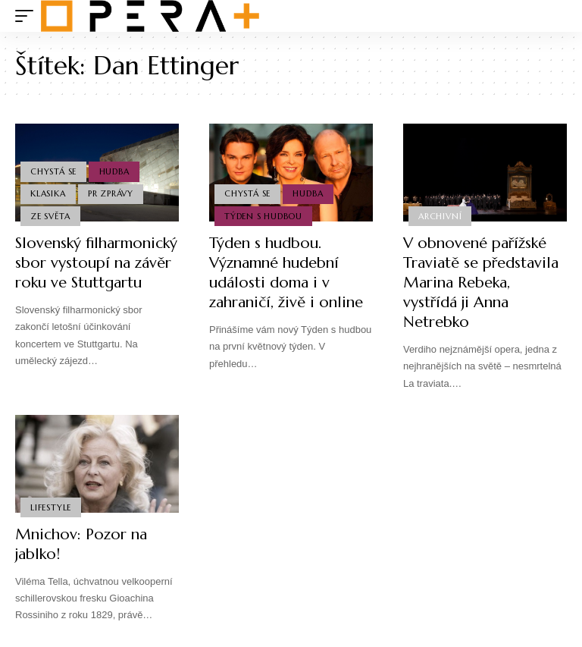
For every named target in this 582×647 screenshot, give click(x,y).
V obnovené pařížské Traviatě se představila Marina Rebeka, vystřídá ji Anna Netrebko (481, 282)
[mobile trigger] (28, 16)
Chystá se (53, 171)
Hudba (114, 171)
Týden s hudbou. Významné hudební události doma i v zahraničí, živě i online (286, 273)
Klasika (47, 193)
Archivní (440, 216)
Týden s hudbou (263, 216)
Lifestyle (50, 507)
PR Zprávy (110, 193)
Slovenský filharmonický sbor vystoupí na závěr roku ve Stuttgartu (96, 263)
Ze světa (50, 216)
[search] (555, 16)
